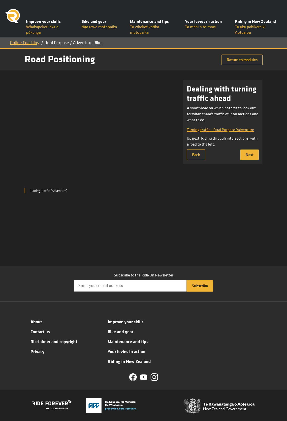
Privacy (37, 351)
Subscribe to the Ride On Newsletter (143, 274)
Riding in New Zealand (129, 361)
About (36, 321)
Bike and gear (120, 331)
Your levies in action (126, 351)
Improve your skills (126, 321)
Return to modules (242, 59)
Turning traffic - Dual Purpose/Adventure (220, 129)
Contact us (40, 331)
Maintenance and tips (128, 341)
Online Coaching (24, 42)
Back (196, 154)
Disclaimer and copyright (54, 341)
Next (250, 154)
